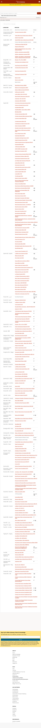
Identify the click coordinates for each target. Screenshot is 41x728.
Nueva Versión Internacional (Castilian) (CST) (24, 267)
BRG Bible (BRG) (18, 111)
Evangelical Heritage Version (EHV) (22, 138)
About (13, 652)
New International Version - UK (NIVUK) (23, 204)
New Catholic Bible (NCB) (20, 193)
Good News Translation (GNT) (21, 151)
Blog (13, 660)
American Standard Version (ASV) (21, 105)
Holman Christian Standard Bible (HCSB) (23, 154)
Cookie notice (15, 680)
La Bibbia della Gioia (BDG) (20, 366)
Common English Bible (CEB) (20, 118)
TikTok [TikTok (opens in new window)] (13, 712)
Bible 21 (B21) (17, 77)
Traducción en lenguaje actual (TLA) (22, 293)
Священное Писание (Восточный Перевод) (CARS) (25, 482)
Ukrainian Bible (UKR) (19, 554)
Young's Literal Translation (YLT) (21, 251)
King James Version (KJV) (20, 165)
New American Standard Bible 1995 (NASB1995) (22, 191)
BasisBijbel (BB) (18, 424)
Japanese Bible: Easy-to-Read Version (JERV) (23, 378)
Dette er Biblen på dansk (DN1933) (22, 89)
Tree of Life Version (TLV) (20, 239)
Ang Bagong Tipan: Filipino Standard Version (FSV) (25, 533)
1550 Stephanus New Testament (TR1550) (23, 311)
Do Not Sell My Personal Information (20, 679)
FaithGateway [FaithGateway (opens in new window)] (15, 689)
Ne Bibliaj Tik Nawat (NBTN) (20, 450)
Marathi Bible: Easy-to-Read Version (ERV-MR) (24, 406)
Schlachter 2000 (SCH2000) (20, 100)
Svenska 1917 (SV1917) (19, 508)
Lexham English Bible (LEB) (20, 171)
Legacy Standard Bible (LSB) (20, 169)
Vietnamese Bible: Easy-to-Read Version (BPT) (24, 569)
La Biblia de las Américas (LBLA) (21, 253)
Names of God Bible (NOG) (20, 183)
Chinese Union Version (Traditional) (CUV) (23, 594)
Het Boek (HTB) (18, 426)
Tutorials (14, 670)
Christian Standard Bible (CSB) (21, 114)
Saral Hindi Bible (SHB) (19, 333)
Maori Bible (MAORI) (19, 400)
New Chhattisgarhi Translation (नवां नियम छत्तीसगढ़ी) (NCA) (23, 338)
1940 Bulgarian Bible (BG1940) (21, 44)
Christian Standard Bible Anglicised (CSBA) (23, 116)
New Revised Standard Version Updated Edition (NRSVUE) (23, 225)
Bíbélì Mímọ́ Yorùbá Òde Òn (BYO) (22, 571)
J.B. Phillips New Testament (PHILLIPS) (22, 160)
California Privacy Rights (17, 677)
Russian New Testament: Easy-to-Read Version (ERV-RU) (26, 478)
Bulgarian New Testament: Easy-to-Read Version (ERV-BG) (23, 49)
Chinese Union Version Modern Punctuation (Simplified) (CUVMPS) (26, 597)
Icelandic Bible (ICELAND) (20, 364)
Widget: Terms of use (16, 683)
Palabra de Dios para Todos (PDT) (21, 271)
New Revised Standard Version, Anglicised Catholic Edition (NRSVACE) (25, 219)
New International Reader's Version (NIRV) (23, 200)
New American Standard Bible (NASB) (22, 188)
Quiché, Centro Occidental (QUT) (21, 468)
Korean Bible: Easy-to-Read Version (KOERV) (23, 390)
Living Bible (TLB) (18, 173)
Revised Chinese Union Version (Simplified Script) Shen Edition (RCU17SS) (26, 604)
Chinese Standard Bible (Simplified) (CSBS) (23, 588)
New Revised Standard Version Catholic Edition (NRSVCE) (26, 222)
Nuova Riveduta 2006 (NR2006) (21, 376)
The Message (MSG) (19, 176)
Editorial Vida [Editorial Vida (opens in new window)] (15, 696)
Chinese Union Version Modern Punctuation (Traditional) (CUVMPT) (24, 600)
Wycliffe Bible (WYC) (19, 248)
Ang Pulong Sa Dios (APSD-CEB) (21, 65)
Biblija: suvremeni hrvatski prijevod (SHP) (23, 341)
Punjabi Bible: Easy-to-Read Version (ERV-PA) (24, 442)
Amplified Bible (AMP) (19, 107)
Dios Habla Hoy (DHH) (19, 258)
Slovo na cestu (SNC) (19, 80)
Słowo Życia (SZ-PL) (19, 446)
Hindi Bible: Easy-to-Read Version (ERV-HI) (23, 331)
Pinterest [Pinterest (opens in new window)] (14, 711)
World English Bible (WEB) (20, 243)
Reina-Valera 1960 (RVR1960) (20, 282)
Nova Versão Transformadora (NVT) (22, 459)
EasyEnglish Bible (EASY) (20, 135)
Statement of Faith (16, 655)
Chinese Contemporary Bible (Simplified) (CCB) (23, 574)
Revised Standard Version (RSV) (21, 234)
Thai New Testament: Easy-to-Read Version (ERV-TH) (25, 529)
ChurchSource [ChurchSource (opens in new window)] (15, 692)
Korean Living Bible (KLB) (20, 393)
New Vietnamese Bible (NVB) (20, 567)
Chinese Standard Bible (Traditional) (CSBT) (23, 590)
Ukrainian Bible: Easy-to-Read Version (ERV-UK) (24, 557)
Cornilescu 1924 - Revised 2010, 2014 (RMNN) (24, 471)
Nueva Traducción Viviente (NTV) (21, 265)
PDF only (34, 29)
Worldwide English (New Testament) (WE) (23, 246)
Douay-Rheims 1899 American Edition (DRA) (22, 131)
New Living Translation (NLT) (20, 211)
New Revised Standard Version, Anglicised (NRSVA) (23, 216)
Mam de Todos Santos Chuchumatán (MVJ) (23, 411)
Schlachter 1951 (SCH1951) (20, 98)
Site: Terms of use (16, 682)
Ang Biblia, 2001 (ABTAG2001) (21, 538)
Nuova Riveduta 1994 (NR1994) (21, 374)
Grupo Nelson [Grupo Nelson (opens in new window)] (15, 695)
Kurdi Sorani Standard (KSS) (20, 71)
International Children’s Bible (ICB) (22, 156)
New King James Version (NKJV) (21, 206)
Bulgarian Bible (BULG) (19, 46)
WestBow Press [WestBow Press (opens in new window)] (15, 699)
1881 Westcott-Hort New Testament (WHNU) (22, 314)
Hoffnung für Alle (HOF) (20, 92)
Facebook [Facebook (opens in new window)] (14, 708)
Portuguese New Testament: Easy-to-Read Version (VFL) (26, 455)
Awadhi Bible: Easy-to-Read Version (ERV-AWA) (24, 40)
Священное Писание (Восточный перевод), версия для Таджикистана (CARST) (25, 485)
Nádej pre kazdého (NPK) (20, 491)
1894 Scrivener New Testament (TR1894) (23, 316)
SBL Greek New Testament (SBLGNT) (22, 318)
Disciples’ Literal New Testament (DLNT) (23, 128)
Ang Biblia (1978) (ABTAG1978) (21, 536)
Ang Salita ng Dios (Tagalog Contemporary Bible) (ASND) (26, 542)
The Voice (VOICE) (18, 241)
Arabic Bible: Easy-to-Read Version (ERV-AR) (23, 35)
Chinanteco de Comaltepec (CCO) (21, 62)
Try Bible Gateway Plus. (20, 4)
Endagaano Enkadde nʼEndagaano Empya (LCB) (24, 398)
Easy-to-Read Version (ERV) (20, 133)
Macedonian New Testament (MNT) (22, 402)
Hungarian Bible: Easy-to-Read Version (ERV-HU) (24, 354)
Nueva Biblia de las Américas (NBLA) (22, 261)
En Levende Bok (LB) (19, 430)
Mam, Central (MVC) (19, 408)
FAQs (13, 668)
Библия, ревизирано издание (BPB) (22, 54)
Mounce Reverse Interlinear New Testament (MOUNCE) (21, 181)
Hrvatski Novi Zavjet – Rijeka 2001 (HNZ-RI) (23, 343)
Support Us (14, 663)
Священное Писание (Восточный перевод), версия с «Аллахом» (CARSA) (26, 489)
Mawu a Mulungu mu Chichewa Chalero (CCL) (24, 433)
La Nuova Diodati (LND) (19, 371)
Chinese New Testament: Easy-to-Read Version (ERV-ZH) (22, 581)
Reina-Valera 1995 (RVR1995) (20, 287)
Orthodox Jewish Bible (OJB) (20, 229)
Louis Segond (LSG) (19, 304)
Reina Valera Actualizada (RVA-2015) (22, 278)
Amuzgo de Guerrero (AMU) (20, 32)
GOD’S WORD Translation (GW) (21, 148)
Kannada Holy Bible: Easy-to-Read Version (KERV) (24, 388)
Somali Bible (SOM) (19, 497)
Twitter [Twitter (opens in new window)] (13, 714)
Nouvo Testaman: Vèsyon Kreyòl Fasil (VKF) (23, 350)
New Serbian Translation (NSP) (21, 501)
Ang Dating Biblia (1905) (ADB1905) (22, 540)
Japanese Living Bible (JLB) (20, 380)
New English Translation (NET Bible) (22, 198)
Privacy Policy (29, 644)
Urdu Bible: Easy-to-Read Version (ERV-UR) (23, 559)
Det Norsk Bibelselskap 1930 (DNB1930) (23, 428)
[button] (39, 2)
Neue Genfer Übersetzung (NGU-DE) (22, 96)
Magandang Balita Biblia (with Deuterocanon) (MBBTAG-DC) (21, 547)
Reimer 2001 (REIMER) (19, 415)
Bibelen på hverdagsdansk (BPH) (21, 87)
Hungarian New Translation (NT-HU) (22, 356)
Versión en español (16, 721)
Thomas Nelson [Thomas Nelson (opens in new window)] (15, 698)
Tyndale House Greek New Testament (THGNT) (22, 321)
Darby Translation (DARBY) (20, 125)
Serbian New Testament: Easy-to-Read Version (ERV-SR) (26, 503)
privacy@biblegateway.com (5, 645)
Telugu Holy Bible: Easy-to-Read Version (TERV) (24, 525)
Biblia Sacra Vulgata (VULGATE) (21, 395)
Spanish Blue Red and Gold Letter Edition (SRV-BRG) (25, 291)
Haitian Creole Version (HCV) (20, 347)
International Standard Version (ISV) (22, 158)
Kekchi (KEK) (17, 386)
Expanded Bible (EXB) (19, 144)
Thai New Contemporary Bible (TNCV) (22, 531)
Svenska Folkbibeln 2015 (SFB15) (21, 512)
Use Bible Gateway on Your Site (18, 671)
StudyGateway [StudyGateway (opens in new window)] (15, 690)
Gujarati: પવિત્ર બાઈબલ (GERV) (21, 324)
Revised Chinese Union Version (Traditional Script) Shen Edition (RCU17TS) (26, 607)
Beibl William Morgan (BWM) (20, 85)
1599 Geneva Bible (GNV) (20, 146)
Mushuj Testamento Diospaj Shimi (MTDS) (23, 466)
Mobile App (14, 657)
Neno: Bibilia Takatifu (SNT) (20, 520)
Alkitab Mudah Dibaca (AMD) (21, 361)
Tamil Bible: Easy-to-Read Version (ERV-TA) (23, 522)
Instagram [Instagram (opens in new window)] (14, 709)
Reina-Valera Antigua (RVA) (20, 289)
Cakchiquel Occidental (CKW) (21, 74)
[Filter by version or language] (9, 24)
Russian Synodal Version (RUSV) (21, 480)
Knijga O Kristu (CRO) (19, 345)
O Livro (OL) (17, 464)
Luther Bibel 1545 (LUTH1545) (21, 94)
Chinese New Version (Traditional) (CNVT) (23, 585)
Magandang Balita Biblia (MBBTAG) (22, 544)
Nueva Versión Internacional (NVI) (22, 269)
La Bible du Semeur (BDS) (20, 302)
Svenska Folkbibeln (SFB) (20, 510)
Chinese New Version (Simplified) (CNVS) (23, 583)
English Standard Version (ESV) (21, 140)
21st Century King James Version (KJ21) (22, 103)
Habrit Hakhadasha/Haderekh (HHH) (22, 326)
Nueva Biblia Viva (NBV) (19, 263)
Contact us (14, 674)
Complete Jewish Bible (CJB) (20, 121)
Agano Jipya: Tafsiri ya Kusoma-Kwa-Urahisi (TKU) (23, 518)
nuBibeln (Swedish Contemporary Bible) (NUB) (24, 506)
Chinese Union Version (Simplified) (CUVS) (23, 592)
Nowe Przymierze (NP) (19, 444)
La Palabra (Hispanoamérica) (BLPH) (22, 276)
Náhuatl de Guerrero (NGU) (20, 420)
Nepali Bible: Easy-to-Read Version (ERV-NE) (23, 418)
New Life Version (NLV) (19, 209)
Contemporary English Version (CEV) (22, 123)
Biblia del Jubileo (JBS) (19, 255)
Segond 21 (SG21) (18, 309)
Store (13, 658)
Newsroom (14, 661)
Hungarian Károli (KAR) (19, 352)
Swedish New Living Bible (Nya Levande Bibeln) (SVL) (25, 514)
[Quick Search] (18, 13)
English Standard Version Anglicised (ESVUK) (24, 142)
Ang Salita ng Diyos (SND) (20, 550)
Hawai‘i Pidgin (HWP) (19, 358)
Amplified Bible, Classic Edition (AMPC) (22, 109)
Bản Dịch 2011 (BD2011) (20, 564)
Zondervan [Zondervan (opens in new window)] (14, 701)
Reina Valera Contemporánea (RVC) (22, 280)
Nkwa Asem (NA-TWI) (19, 552)
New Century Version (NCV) (20, 195)
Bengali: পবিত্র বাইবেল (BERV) (20, 59)
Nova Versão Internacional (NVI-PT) (22, 461)
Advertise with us (15, 673)
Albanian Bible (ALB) (19, 499)
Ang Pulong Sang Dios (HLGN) (21, 335)
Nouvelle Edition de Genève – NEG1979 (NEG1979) (25, 306)
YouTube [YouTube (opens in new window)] (14, 715)
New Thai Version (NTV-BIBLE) (21, 527)
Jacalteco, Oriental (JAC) (19, 383)
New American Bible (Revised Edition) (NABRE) (24, 186)
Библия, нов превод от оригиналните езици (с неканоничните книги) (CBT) (23, 57)
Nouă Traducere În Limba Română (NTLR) (23, 474)
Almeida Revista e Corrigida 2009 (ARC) (23, 453)
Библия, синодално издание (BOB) (22, 52)
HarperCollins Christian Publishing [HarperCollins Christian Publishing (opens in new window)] (19, 693)
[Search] (39, 13)
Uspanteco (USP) (18, 561)
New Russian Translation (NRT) (21, 476)
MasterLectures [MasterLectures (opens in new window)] (15, 702)
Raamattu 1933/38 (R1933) (20, 300)
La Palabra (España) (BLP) (20, 274)
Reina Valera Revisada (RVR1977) (21, 285)
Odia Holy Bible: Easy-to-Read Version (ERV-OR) (24, 435)
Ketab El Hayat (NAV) (19, 37)
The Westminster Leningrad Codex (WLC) (23, 328)
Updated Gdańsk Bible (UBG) (21, 448)
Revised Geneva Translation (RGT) (21, 232)
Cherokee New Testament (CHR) (21, 67)
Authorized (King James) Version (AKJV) (22, 167)
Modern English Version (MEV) (21, 178)
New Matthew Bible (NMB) (20, 213)
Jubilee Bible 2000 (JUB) (19, 162)
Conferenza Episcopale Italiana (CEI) (22, 368)
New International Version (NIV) (21, 202)
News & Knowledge (16, 654)
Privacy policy (15, 676)
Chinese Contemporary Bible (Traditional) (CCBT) (23, 577)
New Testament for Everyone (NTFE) (22, 227)
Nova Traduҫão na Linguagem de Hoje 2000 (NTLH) (25, 457)
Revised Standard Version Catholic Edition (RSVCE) (25, 237)
